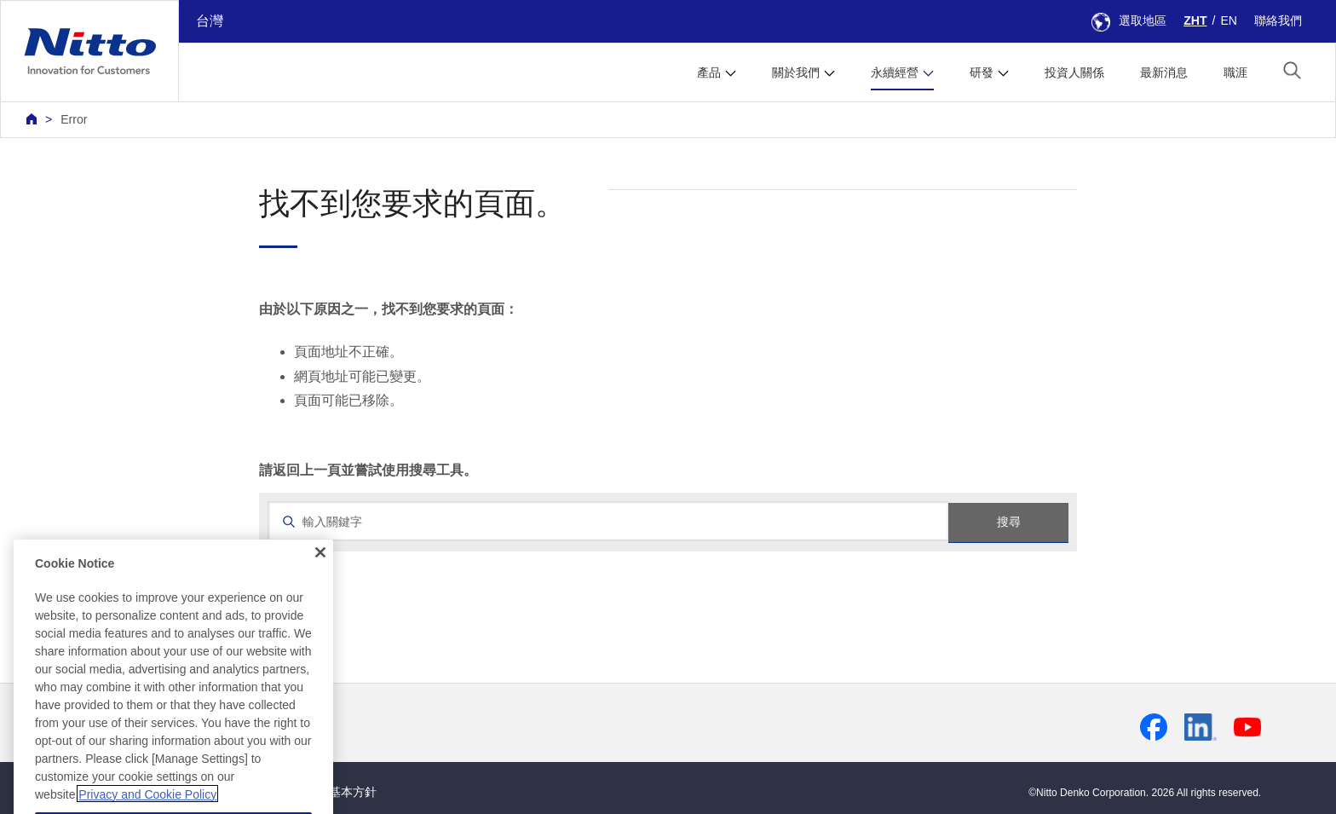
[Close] (320, 572)
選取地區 (1128, 20)
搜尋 (1009, 521)
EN (1228, 20)
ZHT (1194, 20)
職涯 (1235, 72)
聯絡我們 (1278, 20)
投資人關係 (1074, 72)
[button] (1292, 70)
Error (73, 119)
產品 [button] (709, 72)
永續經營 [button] (894, 72)
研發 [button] (981, 72)
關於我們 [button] (796, 72)
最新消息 (1164, 72)
